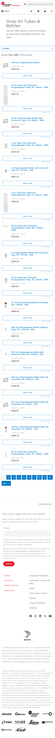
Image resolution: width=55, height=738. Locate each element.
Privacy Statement (37, 603)
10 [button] (50, 477)
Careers (7, 576)
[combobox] (38, 4)
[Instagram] (35, 616)
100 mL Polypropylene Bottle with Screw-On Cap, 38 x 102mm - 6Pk (27, 353)
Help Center (9, 590)
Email (6, 528)
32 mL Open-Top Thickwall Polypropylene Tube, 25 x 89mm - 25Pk (30, 453)
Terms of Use (35, 551)
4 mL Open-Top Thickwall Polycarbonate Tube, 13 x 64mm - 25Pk (29, 144)
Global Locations (11, 585)
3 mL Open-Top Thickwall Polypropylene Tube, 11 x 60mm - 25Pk (29, 194)
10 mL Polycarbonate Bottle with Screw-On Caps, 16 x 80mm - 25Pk (27, 119)
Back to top (45, 504)
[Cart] (38, 11)
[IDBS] (6, 722)
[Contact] (31, 11)
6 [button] (29, 477)
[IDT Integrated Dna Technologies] (20, 723)
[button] (25, 4)
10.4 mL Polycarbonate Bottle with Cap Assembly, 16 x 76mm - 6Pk (29, 403)
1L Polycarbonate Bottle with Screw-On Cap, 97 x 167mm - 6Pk (30, 169)
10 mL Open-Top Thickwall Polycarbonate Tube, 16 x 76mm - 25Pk (29, 278)
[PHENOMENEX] (6, 730)
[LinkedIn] (40, 616)
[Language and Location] (51, 11)
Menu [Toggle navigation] (5, 11)
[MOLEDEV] (47, 723)
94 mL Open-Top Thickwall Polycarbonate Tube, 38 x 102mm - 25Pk (27, 228)
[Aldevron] (20, 714)
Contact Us (9, 580)
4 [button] (19, 477)
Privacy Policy (20, 551)
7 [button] (34, 477)
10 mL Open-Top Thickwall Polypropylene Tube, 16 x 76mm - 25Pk (29, 86)
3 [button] (13, 477)
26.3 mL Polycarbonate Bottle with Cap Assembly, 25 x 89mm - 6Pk (30, 428)
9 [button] (44, 477)
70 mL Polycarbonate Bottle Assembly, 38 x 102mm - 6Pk (29, 303)
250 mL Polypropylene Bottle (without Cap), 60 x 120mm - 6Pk (29, 328)
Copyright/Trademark (38, 576)
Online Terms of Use (38, 593)
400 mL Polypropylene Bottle (25, 62)
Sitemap (32, 608)
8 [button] (39, 477)
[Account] (45, 11)
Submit (9, 564)
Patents (32, 598)
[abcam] (6, 714)
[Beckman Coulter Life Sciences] (33, 714)
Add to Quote (46, 79)
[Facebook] (30, 616)
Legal (31, 588)
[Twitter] (45, 616)
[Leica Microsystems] (33, 723)
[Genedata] (47, 714)
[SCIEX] (20, 730)
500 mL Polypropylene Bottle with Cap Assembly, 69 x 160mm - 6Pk (29, 378)
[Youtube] (50, 616)
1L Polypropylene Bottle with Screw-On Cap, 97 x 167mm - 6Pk (29, 254)
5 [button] (24, 477)
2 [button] (8, 477)
